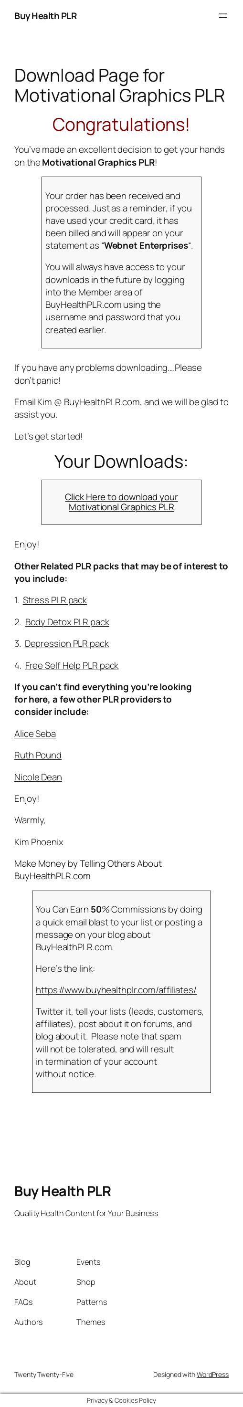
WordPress (213, 1374)
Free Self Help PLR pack (72, 665)
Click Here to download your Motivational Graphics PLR (121, 502)
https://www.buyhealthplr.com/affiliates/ (116, 990)
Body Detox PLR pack (67, 622)
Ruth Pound (38, 755)
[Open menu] (223, 15)
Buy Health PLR (45, 16)
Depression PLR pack (67, 643)
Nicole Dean (38, 777)
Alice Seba (35, 733)
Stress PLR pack (55, 600)
